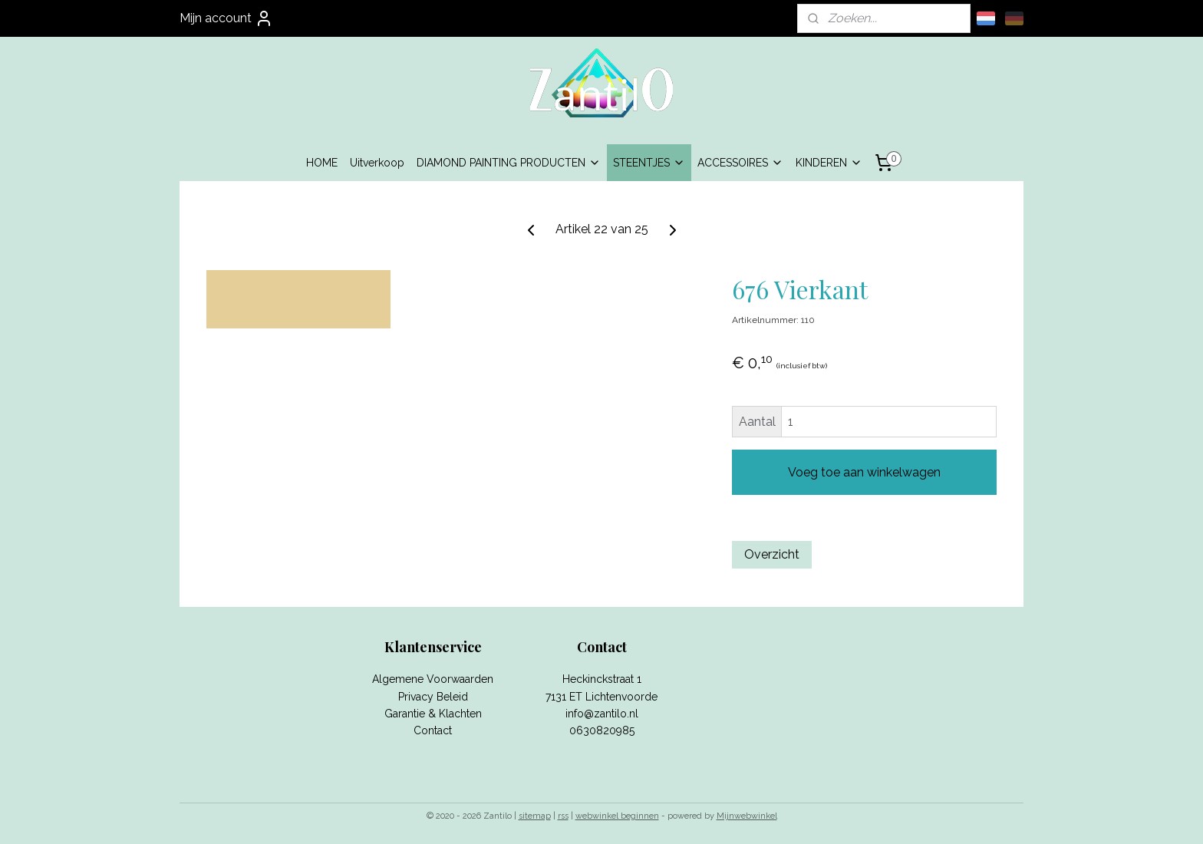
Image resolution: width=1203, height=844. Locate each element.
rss (563, 816)
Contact (433, 730)
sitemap (535, 816)
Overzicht (771, 554)
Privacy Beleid (433, 697)
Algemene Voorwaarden (432, 679)
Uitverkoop (377, 163)
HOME (322, 163)
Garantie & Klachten (433, 713)
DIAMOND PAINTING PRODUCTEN (509, 163)
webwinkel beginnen (617, 816)
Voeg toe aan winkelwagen (864, 472)
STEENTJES (649, 163)
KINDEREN (829, 163)
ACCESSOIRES (740, 163)
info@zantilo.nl (601, 713)
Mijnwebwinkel (747, 816)
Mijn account (226, 18)
